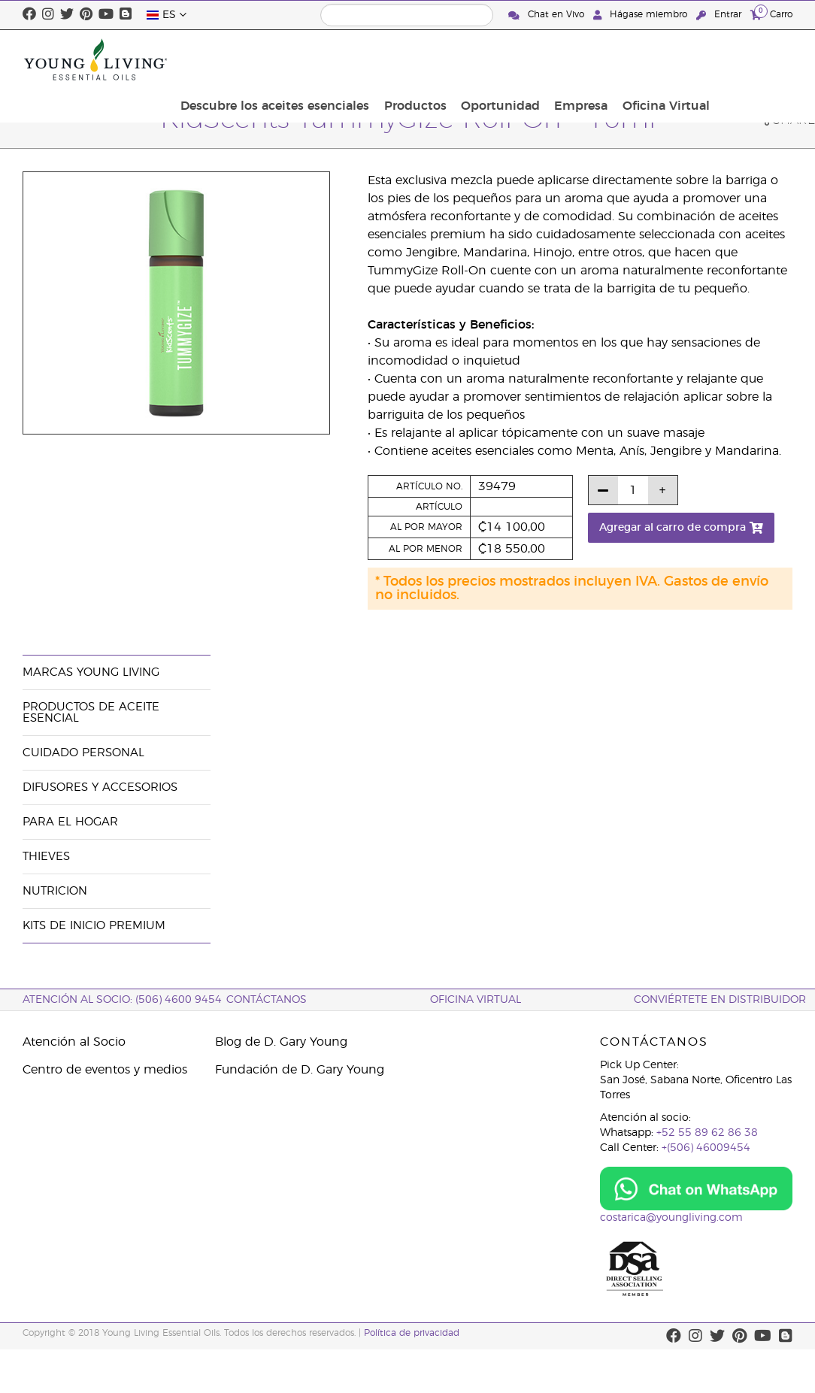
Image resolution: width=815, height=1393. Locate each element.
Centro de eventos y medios (105, 1070)
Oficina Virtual (744, 59)
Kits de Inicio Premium (94, 925)
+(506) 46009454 (706, 1148)
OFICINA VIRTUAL (475, 1000)
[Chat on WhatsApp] (696, 1188)
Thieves (46, 856)
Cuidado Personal (83, 753)
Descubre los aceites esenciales (375, 59)
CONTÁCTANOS (266, 1000)
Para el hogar (70, 822)
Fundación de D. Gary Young (299, 1070)
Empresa (665, 59)
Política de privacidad (411, 1332)
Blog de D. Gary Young (281, 1042)
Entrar (720, 15)
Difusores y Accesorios (100, 787)
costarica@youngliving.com (671, 1218)
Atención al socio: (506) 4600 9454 (122, 1000)
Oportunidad (589, 59)
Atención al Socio (74, 1042)
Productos (510, 59)
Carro (771, 14)
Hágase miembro (641, 15)
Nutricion (55, 891)
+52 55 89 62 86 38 (707, 1133)
